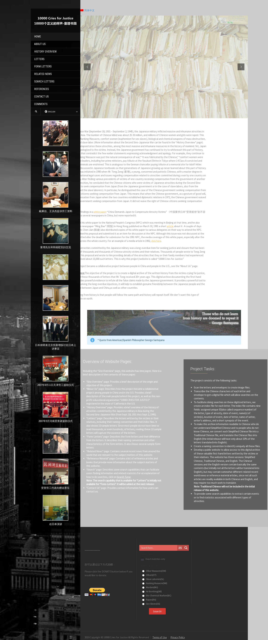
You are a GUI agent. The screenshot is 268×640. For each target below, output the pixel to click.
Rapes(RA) (149, 599)
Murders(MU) (150, 587)
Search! (157, 611)
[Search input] (158, 548)
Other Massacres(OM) (154, 571)
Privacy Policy (177, 637)
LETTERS (39, 59)
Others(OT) (149, 575)
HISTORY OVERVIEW (45, 51)
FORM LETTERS (43, 66)
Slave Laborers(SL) (153, 579)
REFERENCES (41, 89)
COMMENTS (41, 104)
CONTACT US (41, 96)
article (83, 226)
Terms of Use (159, 637)
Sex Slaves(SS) (151, 603)
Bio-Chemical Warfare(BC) (156, 595)
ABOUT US (40, 44)
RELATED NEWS (43, 74)
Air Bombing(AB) (152, 591)
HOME (37, 36)
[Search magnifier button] (186, 548)
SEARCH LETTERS (44, 81)
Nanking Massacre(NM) (154, 583)
